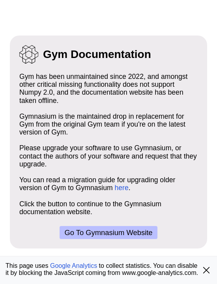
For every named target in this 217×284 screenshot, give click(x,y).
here (122, 188)
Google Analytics (73, 265)
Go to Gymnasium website (108, 232)
